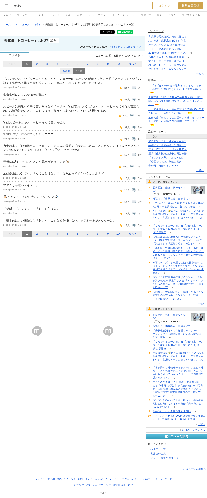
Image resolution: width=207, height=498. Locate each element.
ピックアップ (156, 31)
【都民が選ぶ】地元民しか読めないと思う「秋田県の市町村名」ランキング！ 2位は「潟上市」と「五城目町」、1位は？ (178, 240)
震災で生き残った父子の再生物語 (167, 153)
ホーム (7, 24)
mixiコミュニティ (120, 479)
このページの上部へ (194, 468)
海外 (159, 15)
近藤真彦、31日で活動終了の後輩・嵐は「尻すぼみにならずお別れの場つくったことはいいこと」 (175, 101)
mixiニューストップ (15, 15)
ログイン (164, 5)
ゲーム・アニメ (97, 15)
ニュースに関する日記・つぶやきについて (120, 55)
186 (191, 65)
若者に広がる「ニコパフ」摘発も (167, 149)
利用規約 (56, 479)
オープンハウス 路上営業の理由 (166, 44)
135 (190, 41)
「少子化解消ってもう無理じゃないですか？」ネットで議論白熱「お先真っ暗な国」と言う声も (178, 334)
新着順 (66, 71)
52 (190, 145)
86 (191, 37)
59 (184, 166)
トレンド (54, 15)
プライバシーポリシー (98, 484)
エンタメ (38, 15)
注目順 (78, 71)
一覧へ (200, 73)
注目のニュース (157, 131)
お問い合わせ (85, 479)
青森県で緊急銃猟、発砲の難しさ (167, 36)
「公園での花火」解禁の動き (165, 161)
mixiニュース (22, 24)
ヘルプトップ (158, 449)
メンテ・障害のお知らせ (164, 458)
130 (190, 69)
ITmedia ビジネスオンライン (124, 46)
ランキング (154, 177)
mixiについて (42, 479)
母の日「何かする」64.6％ (163, 165)
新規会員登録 (191, 5)
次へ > (132, 64)
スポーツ (146, 15)
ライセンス (69, 479)
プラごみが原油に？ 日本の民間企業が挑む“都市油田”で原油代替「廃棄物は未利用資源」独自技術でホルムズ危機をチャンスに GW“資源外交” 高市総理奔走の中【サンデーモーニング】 (178, 389)
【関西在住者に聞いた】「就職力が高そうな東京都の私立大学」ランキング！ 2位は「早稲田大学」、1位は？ (178, 295)
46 (191, 53)
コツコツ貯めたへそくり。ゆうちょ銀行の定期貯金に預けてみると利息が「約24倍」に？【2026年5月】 (178, 403)
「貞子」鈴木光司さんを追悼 (165, 48)
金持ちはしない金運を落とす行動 (172, 411)
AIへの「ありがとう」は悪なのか (167, 65)
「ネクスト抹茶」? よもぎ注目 (166, 157)
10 (118, 63)
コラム (172, 15)
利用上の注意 (158, 453)
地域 (79, 15)
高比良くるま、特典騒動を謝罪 (166, 56)
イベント (136, 479)
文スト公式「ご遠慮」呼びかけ (166, 61)
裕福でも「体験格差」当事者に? (167, 145)
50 (188, 158)
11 (170, 337)
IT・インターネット (123, 15)
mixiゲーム (101, 479)
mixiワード (166, 479)
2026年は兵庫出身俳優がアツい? (167, 52)
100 (189, 45)
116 (191, 149)
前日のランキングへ (193, 430)
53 (186, 49)
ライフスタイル (191, 15)
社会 (68, 15)
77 (189, 61)
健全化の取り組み (123, 484)
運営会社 (79, 484)
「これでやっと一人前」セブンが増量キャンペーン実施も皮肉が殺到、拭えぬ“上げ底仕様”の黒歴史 (178, 229)
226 (186, 162)
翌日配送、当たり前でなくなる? (167, 69)
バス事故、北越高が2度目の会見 (167, 40)
